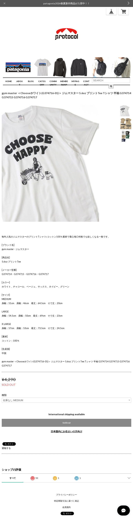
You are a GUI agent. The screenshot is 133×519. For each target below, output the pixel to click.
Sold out (67, 422)
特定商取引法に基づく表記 (66, 501)
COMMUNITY (53, 83)
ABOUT (19, 83)
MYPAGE (75, 83)
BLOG (31, 81)
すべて (13, 478)
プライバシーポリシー (66, 494)
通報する (6, 448)
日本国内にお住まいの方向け (66, 431)
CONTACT (86, 83)
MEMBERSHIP (64, 83)
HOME (8, 81)
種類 (4, 395)
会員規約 (66, 507)
